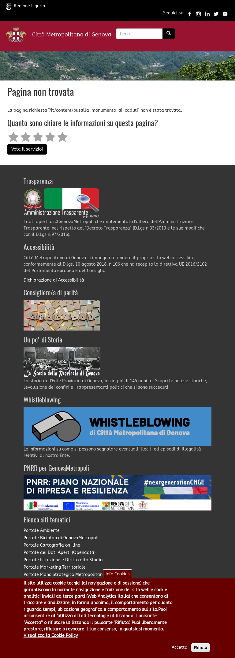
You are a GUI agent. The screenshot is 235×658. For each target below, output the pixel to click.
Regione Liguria (25, 6)
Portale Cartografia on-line (52, 545)
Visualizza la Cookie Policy (51, 641)
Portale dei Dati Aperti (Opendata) (59, 552)
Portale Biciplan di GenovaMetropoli (61, 537)
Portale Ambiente (42, 530)
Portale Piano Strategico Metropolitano (64, 574)
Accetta (180, 653)
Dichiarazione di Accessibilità (54, 280)
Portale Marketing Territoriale (55, 567)
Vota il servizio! (27, 149)
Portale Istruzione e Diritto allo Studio (63, 560)
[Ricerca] (168, 33)
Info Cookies (118, 580)
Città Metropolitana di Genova (71, 34)
